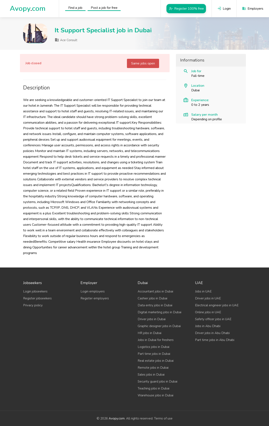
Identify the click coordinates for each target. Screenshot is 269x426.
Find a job (75, 7)
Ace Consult (66, 40)
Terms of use (163, 418)
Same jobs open (143, 63)
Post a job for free (104, 7)
